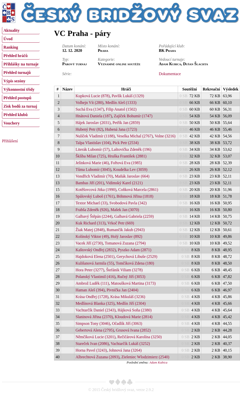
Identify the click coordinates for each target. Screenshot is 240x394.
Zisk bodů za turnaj (20, 106)
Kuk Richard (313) (91, 223)
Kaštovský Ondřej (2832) (96, 250)
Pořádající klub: (172, 46)
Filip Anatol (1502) (121, 109)
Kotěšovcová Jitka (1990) (96, 189)
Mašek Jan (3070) (125, 210)
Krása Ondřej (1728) (92, 297)
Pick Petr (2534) (126, 143)
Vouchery (11, 123)
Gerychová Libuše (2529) (137, 256)
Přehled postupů (17, 98)
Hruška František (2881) (127, 156)
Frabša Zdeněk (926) (92, 210)
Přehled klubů (15, 115)
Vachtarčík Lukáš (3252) (130, 343)
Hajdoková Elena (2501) (95, 256)
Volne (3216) (165, 136)
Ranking (10, 47)
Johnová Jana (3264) (125, 350)
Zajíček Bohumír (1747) (133, 116)
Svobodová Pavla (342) (128, 203)
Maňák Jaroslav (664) (132, 176)
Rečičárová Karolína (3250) (139, 337)
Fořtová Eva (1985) (126, 163)
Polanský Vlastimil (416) (96, 276)
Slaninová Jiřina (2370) (94, 317)
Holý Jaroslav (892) (126, 236)
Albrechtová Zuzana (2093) (98, 357)
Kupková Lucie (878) (93, 96)
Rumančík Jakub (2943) (126, 230)
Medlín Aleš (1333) (120, 102)
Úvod (7, 39)
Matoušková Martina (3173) (133, 283)
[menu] (21, 76)
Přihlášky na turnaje (20, 64)
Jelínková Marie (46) (92, 163)
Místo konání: (109, 46)
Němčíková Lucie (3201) (96, 337)
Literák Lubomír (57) (93, 149)
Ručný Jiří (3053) (131, 276)
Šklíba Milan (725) (91, 156)
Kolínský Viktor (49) (92, 236)
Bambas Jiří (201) (90, 183)
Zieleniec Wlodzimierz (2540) (145, 357)
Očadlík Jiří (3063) (127, 323)
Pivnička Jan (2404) (122, 290)
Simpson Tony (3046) (93, 323)
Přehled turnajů (17, 72)
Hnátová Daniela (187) (94, 116)
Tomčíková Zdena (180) (135, 263)
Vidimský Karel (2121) (124, 183)
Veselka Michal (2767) (135, 136)
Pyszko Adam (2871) (134, 250)
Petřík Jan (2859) (126, 123)
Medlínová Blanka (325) (95, 303)
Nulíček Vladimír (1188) (95, 136)
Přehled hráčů (15, 56)
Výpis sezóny (14, 81)
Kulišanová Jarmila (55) (95, 263)
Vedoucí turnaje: (172, 59)
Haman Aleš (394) (90, 290)
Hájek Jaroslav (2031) (93, 123)
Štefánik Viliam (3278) (124, 270)
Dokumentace (170, 74)
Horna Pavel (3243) (91, 350)
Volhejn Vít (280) (89, 102)
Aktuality (11, 30)
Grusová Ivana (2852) (133, 330)
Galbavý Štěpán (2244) (94, 216)
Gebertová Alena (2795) (95, 330)
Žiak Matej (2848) (90, 230)
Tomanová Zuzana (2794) (125, 243)
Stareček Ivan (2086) (92, 343)
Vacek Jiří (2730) (89, 243)
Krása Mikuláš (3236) (127, 297)
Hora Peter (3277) (90, 270)
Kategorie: (106, 59)
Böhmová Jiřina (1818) (135, 196)
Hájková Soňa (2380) (134, 310)
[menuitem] (21, 30)
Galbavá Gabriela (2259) (134, 216)
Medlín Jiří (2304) (131, 303)
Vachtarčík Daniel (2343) (96, 310)
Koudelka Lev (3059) (130, 169)
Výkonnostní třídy (18, 89)
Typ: (65, 59)
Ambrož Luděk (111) (92, 283)
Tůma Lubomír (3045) (93, 169)
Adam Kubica (158, 362)
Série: (67, 74)
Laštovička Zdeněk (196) (131, 149)
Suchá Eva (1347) (90, 109)
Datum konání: (74, 46)
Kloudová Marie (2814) (133, 317)
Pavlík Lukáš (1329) (128, 96)
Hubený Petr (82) (89, 129)
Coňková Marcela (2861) (138, 189)
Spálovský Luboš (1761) (95, 196)
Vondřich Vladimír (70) (94, 176)
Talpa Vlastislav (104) (93, 143)
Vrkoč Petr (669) (120, 223)
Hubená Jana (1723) (121, 129)
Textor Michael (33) (92, 203)
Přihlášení (10, 141)
